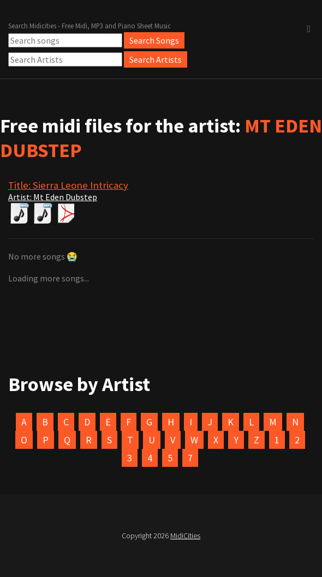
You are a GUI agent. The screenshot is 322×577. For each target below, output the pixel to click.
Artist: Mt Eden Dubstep (52, 196)
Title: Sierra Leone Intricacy (68, 185)
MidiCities (185, 535)
